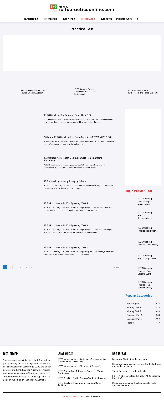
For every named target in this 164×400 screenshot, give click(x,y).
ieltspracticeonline (72, 396)
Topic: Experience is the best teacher (129, 371)
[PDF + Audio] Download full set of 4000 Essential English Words (136, 377)
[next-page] (31, 267)
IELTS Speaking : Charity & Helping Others (65, 181)
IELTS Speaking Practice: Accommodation (145, 215)
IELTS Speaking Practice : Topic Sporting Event (145, 271)
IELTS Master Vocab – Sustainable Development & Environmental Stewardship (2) (82, 360)
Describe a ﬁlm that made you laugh (129, 359)
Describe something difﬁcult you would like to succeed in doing (134, 384)
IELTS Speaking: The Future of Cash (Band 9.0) (67, 115)
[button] (138, 19)
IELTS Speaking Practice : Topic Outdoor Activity (145, 285)
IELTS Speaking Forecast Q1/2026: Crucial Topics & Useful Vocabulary (73, 159)
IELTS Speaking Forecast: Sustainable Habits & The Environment (85, 91)
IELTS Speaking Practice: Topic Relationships (145, 202)
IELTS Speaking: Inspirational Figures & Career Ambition (33, 91)
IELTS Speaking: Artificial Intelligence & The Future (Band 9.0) (143, 91)
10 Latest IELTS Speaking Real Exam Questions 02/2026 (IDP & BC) (78, 137)
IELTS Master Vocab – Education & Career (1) (79, 366)
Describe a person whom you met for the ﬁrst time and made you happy (136, 365)
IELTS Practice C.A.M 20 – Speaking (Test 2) (66, 247)
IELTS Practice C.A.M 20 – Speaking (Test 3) (66, 225)
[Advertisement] (82, 53)
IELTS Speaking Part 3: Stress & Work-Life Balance (82, 378)
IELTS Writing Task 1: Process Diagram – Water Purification (80, 372)
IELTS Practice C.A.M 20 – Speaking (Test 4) (66, 203)
